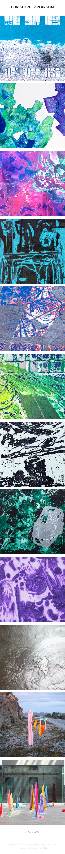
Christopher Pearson (32, 7)
